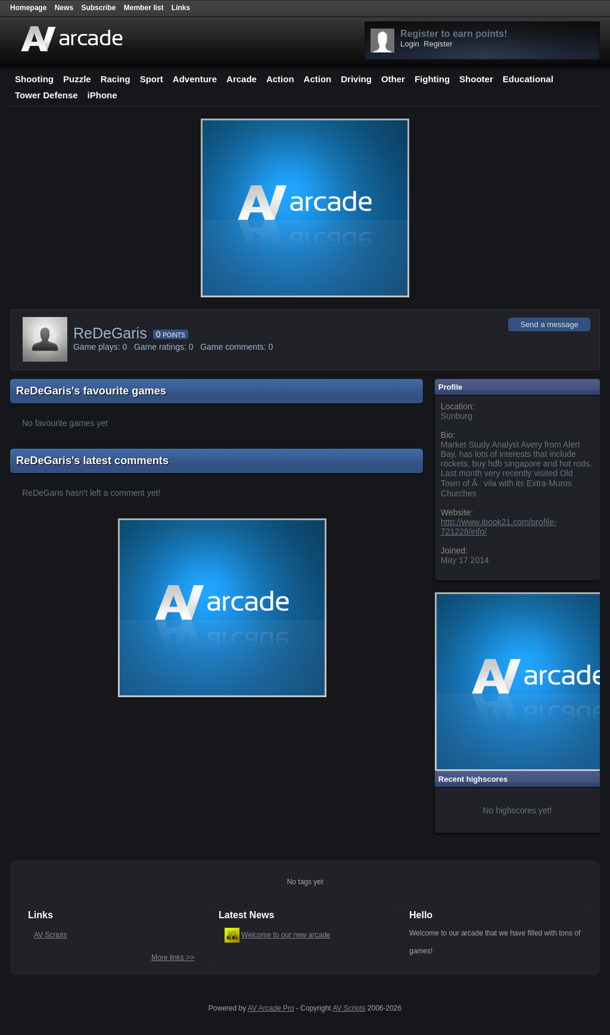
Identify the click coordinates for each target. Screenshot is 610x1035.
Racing (115, 79)
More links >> (172, 957)
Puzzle (77, 79)
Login (409, 43)
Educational (528, 79)
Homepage (28, 8)
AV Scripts (50, 935)
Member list (144, 8)
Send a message (549, 324)
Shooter (476, 79)
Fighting (432, 79)
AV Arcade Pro (271, 1008)
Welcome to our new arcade (285, 935)
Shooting (34, 79)
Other (393, 79)
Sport (151, 79)
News (64, 8)
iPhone (102, 95)
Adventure (195, 79)
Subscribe (98, 8)
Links (181, 8)
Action (280, 79)
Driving (356, 79)
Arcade (241, 79)
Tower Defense (46, 95)
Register (438, 43)
